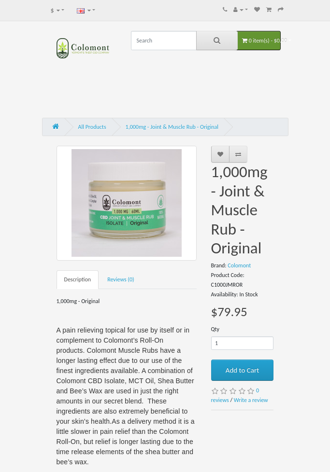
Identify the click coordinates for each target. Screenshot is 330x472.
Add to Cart (242, 370)
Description (77, 279)
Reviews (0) (120, 279)
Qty (215, 329)
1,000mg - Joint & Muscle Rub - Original (172, 127)
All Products (92, 127)
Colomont (239, 265)
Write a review (251, 400)
